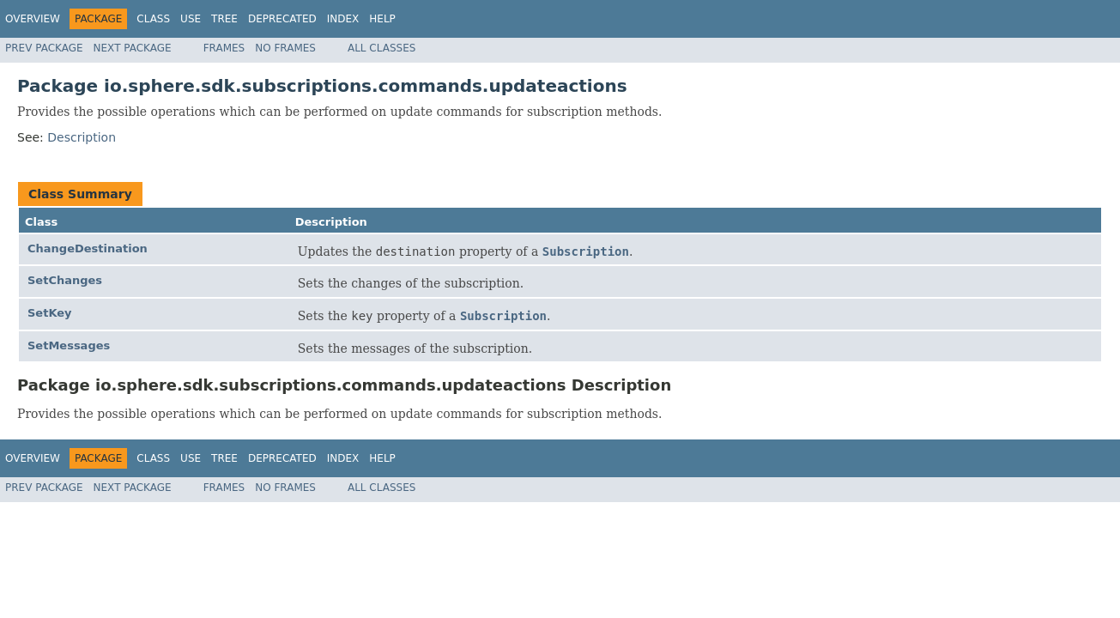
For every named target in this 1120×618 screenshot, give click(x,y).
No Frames (285, 48)
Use (190, 19)
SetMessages (68, 345)
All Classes (381, 48)
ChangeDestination (87, 248)
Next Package (133, 48)
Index (343, 19)
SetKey (49, 312)
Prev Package (44, 48)
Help (382, 19)
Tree (224, 19)
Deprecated (282, 19)
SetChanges (64, 280)
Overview (32, 19)
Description (81, 137)
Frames (224, 48)
